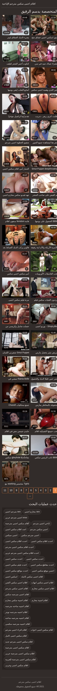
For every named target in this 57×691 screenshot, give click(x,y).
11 (3, 490)
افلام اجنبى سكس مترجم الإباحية (17, 3)
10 (9, 490)
